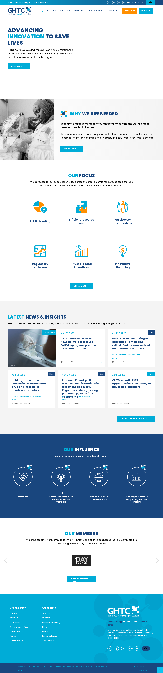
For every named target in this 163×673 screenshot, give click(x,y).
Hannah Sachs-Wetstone (130, 354)
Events (45, 631)
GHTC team (15, 622)
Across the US (48, 640)
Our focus (65, 11)
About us (113, 11)
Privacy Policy (139, 666)
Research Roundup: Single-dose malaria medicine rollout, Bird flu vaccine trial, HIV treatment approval (131, 343)
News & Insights (96, 11)
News (44, 627)
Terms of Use (142, 670)
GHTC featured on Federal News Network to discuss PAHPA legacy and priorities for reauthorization (78, 343)
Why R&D (51, 11)
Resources (79, 11)
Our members (16, 631)
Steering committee (19, 627)
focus (81, 175)
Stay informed (16, 640)
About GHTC (15, 618)
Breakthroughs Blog (51, 622)
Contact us (137, 3)
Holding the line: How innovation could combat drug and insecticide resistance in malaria (29, 385)
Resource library (49, 636)
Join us (13, 636)
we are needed (93, 113)
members (81, 533)
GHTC (114, 358)
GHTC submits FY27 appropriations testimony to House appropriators (131, 383)
